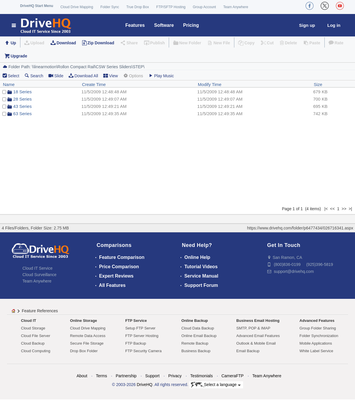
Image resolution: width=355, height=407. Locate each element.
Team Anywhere (235, 7)
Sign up (307, 25)
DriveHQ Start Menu (36, 6)
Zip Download (100, 43)
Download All (83, 75)
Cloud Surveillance (39, 274)
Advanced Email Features (258, 336)
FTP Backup (135, 343)
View (110, 75)
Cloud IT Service (37, 268)
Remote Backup (194, 343)
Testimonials (201, 375)
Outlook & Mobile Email (256, 343)
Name (9, 84)
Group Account (204, 7)
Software (164, 25)
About (82, 375)
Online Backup (194, 320)
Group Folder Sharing (318, 328)
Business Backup (195, 351)
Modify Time (210, 84)
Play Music (161, 75)
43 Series (22, 106)
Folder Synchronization (319, 336)
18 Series (22, 91)
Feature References (40, 310)
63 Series (22, 113)
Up (13, 43)
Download (66, 43)
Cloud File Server (35, 336)
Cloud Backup (33, 343)
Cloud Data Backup (197, 328)
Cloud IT (28, 320)
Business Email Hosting (258, 320)
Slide (55, 75)
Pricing (191, 25)
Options (133, 75)
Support (152, 375)
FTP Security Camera (143, 351)
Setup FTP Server (140, 328)
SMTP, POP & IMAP (253, 328)
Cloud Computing (35, 351)
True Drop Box (137, 7)
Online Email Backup (199, 336)
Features (135, 25)
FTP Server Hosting (142, 336)
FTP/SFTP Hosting (170, 7)
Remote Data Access (87, 336)
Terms (101, 375)
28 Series (22, 99)
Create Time (94, 84)
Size (318, 84)
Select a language (216, 385)
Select (13, 75)
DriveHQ (144, 384)
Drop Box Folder (84, 351)
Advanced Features (317, 320)
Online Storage (83, 320)
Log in (333, 25)
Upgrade (18, 56)
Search (33, 75)
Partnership (126, 375)
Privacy (175, 375)
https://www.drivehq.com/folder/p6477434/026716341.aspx (300, 228)
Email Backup (247, 351)
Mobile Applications (316, 343)
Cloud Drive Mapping (76, 7)
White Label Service (316, 351)
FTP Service (136, 320)
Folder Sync (109, 7)
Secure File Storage (86, 343)
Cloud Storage (33, 328)
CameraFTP (233, 375)
